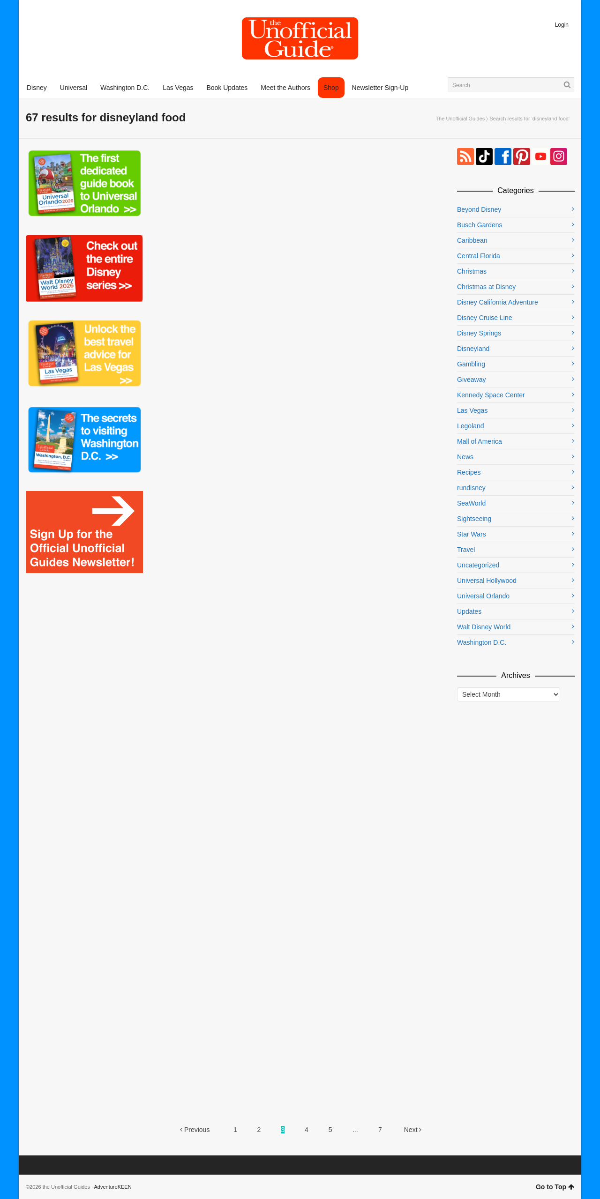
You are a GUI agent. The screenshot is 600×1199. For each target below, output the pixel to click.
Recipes (469, 472)
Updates (469, 611)
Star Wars (471, 534)
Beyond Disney (479, 209)
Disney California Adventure (497, 302)
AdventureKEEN (113, 1187)
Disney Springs (479, 333)
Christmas (472, 271)
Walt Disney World (483, 627)
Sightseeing (474, 518)
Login (562, 25)
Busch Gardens (479, 225)
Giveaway (471, 379)
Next (413, 1129)
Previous (195, 1129)
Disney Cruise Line (484, 317)
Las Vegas (472, 410)
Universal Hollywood (487, 580)
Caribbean (472, 240)
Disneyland (473, 348)
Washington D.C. (481, 642)
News (465, 457)
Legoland (470, 426)
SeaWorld (471, 503)
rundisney (471, 488)
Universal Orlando (483, 596)
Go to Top (555, 1187)
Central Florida (478, 256)
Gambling (471, 364)
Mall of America (479, 441)
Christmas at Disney (486, 286)
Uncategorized (478, 565)
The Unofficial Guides (460, 118)
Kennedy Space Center (491, 395)
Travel (466, 549)
